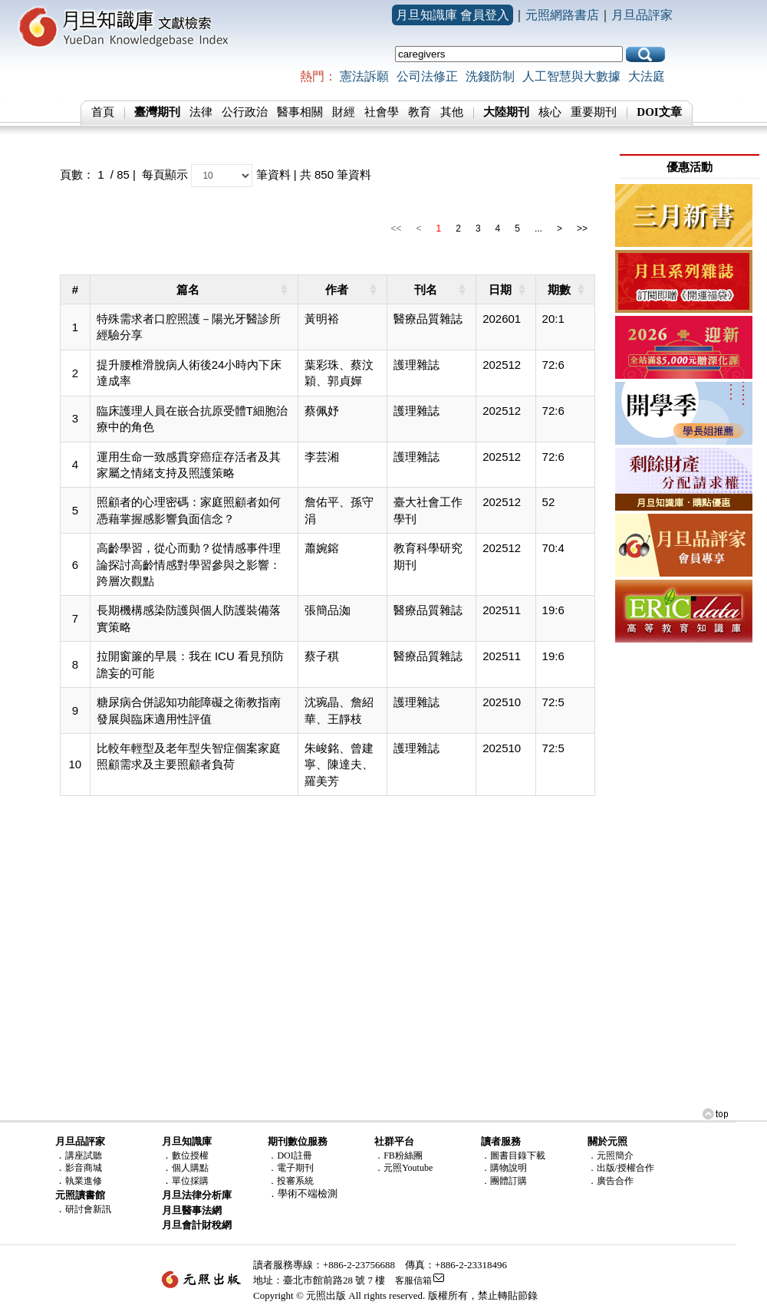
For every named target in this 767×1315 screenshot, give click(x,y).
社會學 (381, 112)
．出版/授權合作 (621, 1167)
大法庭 (646, 76)
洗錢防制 (490, 76)
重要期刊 (594, 112)
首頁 (102, 112)
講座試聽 (83, 1155)
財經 (343, 112)
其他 (451, 112)
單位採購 (190, 1180)
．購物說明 (504, 1167)
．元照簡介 (611, 1155)
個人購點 (190, 1167)
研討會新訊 (88, 1209)
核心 (549, 112)
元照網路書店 (562, 14)
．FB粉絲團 (398, 1155)
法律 (200, 112)
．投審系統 (291, 1180)
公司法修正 (427, 76)
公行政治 (245, 112)
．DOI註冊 (289, 1155)
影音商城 (83, 1167)
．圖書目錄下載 (513, 1155)
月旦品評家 (642, 14)
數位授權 (190, 1155)
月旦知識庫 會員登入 (452, 14)
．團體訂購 (504, 1180)
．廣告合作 (611, 1180)
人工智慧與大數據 (571, 76)
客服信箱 (413, 1280)
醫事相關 (300, 112)
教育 (419, 112)
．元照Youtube (403, 1167)
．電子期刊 (291, 1167)
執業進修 (83, 1180)
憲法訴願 (364, 76)
